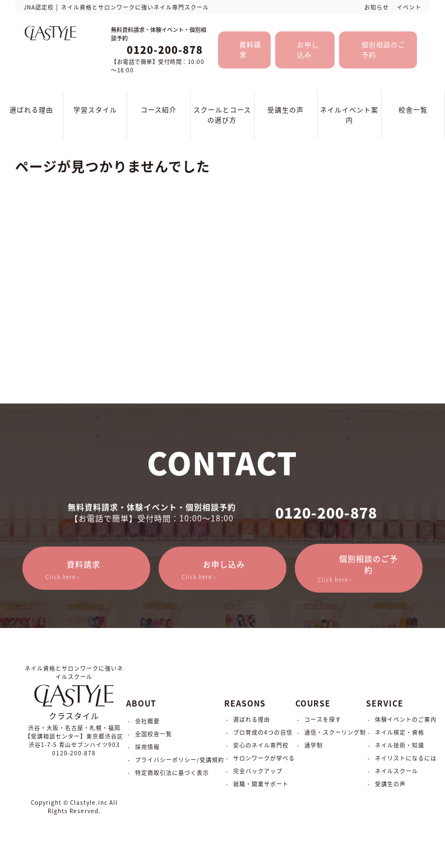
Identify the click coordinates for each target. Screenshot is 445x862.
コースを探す (322, 719)
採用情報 (147, 746)
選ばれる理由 (31, 110)
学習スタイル (95, 110)
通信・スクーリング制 (335, 732)
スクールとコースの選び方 (222, 115)
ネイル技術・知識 (399, 745)
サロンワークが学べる (264, 758)
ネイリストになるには (406, 758)
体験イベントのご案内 (406, 719)
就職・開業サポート (261, 784)
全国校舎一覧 (153, 734)
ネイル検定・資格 (399, 732)
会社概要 (147, 721)
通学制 (313, 745)
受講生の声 (285, 110)
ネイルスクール (396, 771)
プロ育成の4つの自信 (263, 732)
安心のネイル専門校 (261, 745)
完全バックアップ (257, 771)
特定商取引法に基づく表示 (172, 772)
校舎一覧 (413, 110)
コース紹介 (159, 110)
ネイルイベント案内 (349, 115)
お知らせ (376, 7)
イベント (409, 7)
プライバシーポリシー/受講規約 (179, 759)
